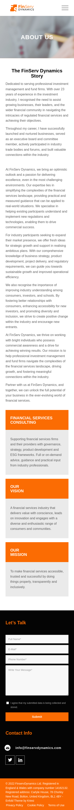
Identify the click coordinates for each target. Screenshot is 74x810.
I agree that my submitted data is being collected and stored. (38, 705)
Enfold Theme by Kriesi (20, 800)
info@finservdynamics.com (38, 748)
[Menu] (63, 8)
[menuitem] (14, 805)
